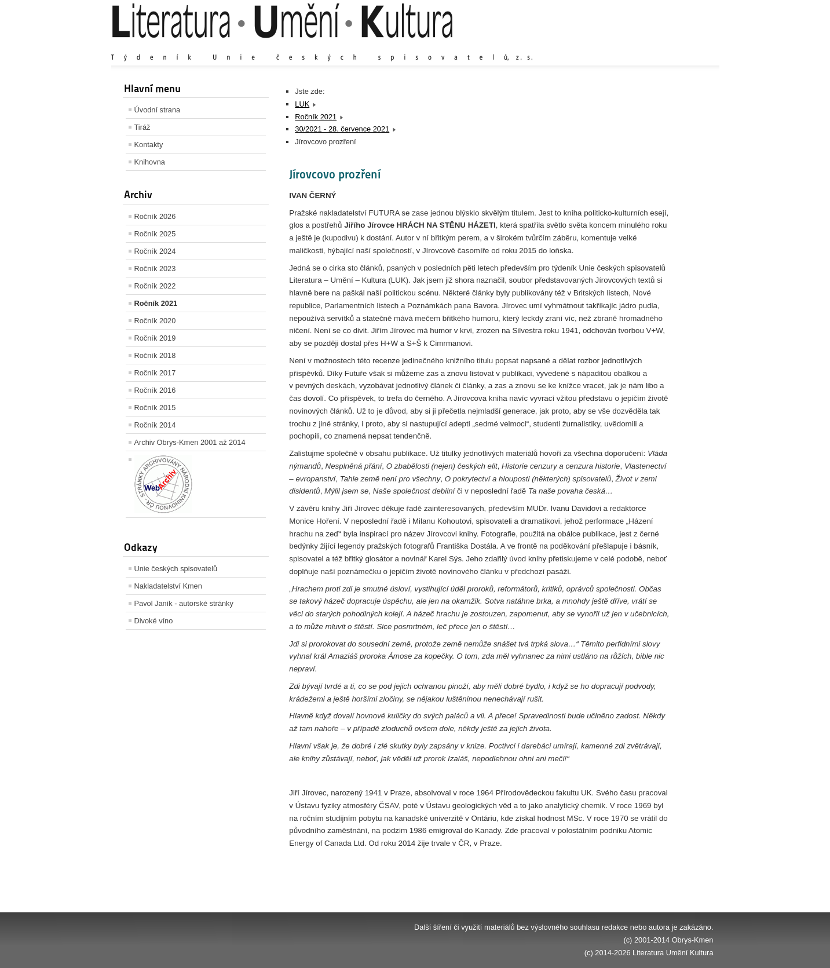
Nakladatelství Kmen (168, 586)
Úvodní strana (157, 109)
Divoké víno (153, 620)
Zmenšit (679, 46)
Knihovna (149, 162)
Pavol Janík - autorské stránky (183, 603)
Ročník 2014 (155, 425)
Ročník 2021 (156, 303)
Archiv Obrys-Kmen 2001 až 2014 (190, 442)
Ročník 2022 (155, 286)
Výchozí (644, 46)
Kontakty (148, 144)
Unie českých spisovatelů (176, 568)
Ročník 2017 (155, 372)
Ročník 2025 (155, 233)
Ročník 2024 (155, 251)
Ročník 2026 (155, 216)
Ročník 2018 (155, 355)
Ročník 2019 (155, 338)
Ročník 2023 (155, 268)
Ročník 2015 (155, 407)
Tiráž (142, 127)
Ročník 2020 (155, 320)
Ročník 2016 (155, 390)
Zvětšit (612, 46)
